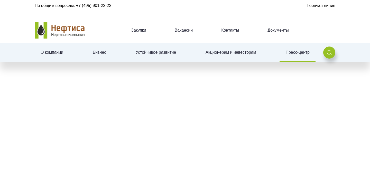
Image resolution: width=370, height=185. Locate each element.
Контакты (230, 30)
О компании (52, 52)
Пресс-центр (297, 52)
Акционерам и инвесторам (231, 52)
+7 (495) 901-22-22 (93, 5)
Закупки (138, 30)
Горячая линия (321, 5)
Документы (278, 30)
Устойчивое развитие (156, 52)
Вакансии (184, 30)
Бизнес (99, 52)
